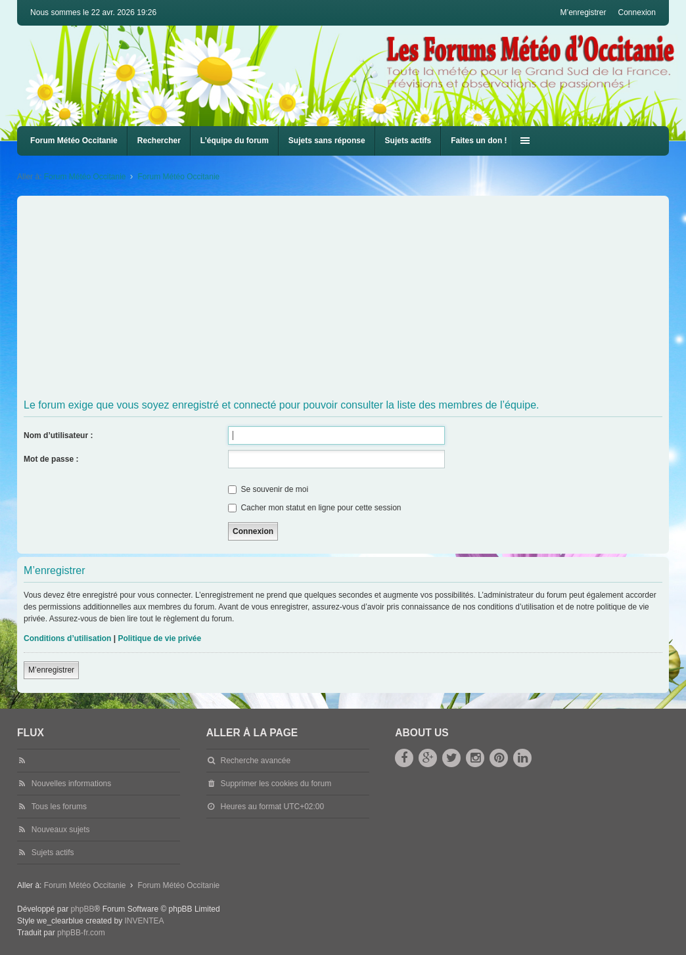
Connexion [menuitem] (637, 12)
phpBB (82, 909)
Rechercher (159, 140)
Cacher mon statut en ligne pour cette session (314, 507)
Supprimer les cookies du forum (275, 783)
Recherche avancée (255, 760)
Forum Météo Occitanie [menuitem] (74, 140)
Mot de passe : (51, 459)
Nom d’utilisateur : (58, 435)
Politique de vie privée (159, 638)
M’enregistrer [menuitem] (583, 12)
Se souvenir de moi (268, 489)
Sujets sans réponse (326, 140)
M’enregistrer (51, 670)
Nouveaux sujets (61, 829)
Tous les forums (59, 806)
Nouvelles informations (71, 783)
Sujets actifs (408, 140)
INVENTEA (144, 920)
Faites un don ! (479, 140)
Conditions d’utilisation (67, 638)
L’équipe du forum (234, 140)
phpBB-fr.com (81, 932)
